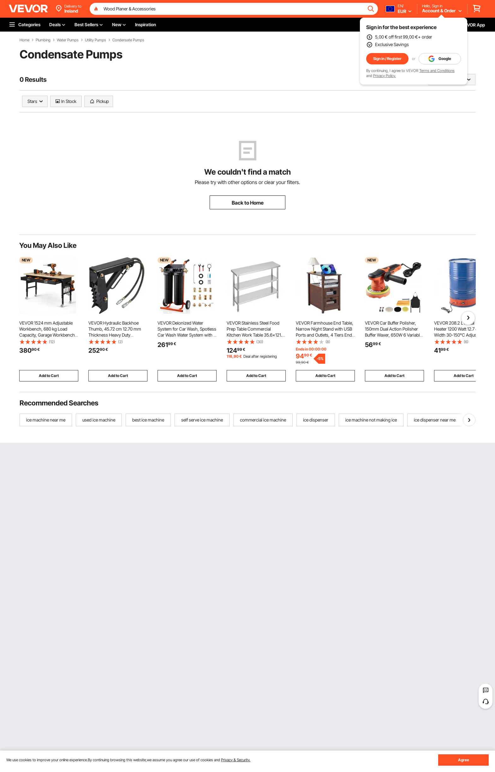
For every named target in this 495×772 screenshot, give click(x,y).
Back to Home (248, 203)
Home (24, 40)
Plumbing (43, 40)
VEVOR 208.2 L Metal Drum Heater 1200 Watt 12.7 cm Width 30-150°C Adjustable (460, 329)
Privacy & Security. (235, 759)
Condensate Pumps (128, 40)
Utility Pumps (95, 40)
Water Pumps (68, 40)
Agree (463, 759)
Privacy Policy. (384, 75)
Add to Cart (49, 375)
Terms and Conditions (437, 70)
